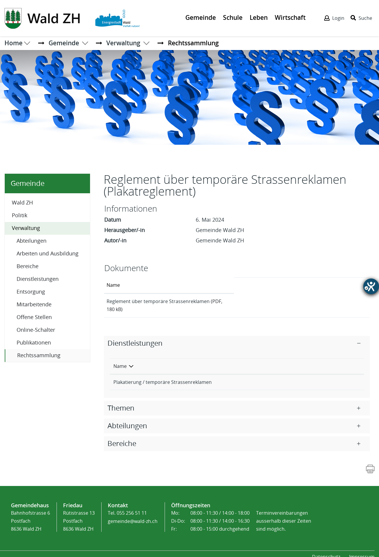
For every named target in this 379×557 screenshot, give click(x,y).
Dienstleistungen (38, 279)
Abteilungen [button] (127, 419)
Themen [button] (120, 401)
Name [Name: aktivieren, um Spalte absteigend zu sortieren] (120, 359)
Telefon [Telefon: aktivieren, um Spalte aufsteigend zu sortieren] (324, 359)
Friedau (72, 498)
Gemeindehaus (30, 498)
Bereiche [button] (121, 437)
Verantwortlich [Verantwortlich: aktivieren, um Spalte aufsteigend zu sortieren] (276, 359)
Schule (233, 17)
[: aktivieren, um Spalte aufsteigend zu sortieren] (346, 285)
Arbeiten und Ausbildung (47, 253)
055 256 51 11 (132, 506)
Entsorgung (31, 292)
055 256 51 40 (331, 375)
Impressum (362, 550)
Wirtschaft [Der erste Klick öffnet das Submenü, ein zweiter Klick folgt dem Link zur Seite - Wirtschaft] (290, 17)
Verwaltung (26, 228)
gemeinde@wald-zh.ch (133, 514)
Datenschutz (326, 550)
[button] (64, 43)
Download (346, 302)
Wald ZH (22, 202)
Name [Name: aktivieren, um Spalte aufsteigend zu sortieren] (113, 285)
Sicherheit (271, 375)
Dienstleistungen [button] (135, 336)
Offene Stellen (34, 317)
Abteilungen (31, 241)
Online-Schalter (36, 330)
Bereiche (27, 266)
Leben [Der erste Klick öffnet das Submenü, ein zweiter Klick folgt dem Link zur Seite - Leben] (259, 17)
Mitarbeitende (34, 304)
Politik (19, 215)
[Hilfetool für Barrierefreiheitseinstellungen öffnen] (371, 286)
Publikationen (34, 342)
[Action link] (42, 18)
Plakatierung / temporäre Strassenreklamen (162, 375)
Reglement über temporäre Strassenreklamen (158, 301)
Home (13, 43)
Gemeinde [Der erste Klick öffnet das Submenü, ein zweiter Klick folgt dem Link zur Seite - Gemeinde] (200, 17)
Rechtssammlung (53, 355)
